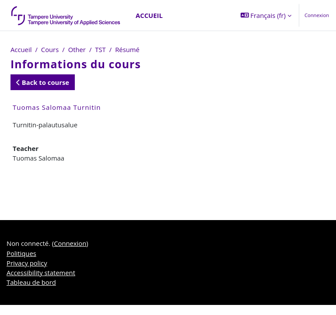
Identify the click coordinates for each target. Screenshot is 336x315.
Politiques (21, 253)
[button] (266, 15)
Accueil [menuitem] (149, 15)
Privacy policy (27, 263)
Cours (50, 49)
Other (77, 49)
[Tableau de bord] (66, 15)
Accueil (21, 49)
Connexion (316, 15)
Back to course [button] (42, 82)
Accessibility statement (41, 272)
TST (100, 49)
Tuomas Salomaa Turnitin (57, 107)
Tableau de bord (31, 282)
